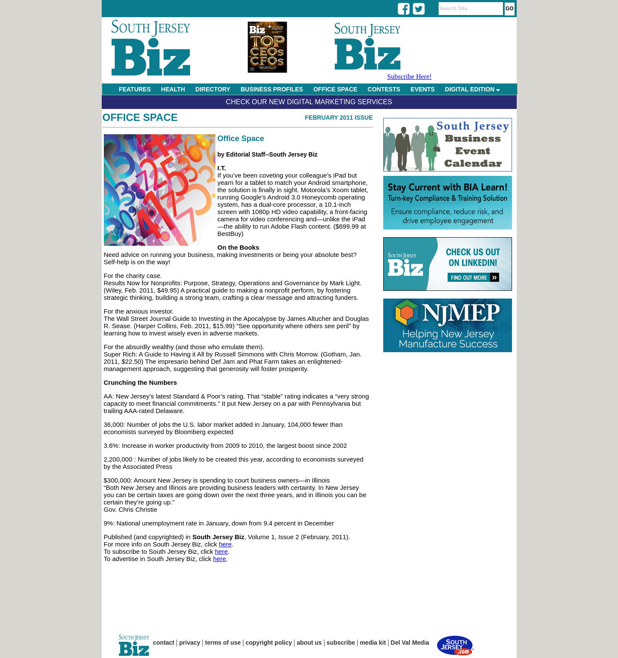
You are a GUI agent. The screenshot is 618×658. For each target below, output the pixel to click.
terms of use (223, 642)
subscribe (341, 642)
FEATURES (135, 89)
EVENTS (423, 89)
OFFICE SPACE (335, 89)
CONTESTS (384, 89)
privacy (189, 642)
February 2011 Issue (339, 117)
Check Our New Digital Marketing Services (309, 102)
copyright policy (268, 642)
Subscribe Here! (409, 76)
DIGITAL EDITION (472, 89)
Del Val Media (410, 642)
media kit (373, 642)
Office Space (140, 117)
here (225, 544)
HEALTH (173, 89)
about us (309, 642)
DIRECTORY (212, 89)
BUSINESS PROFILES (272, 89)
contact (164, 642)
